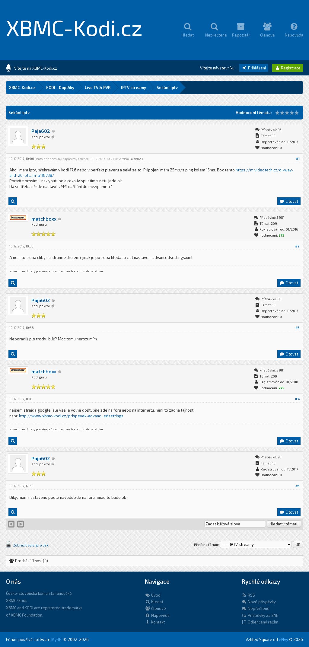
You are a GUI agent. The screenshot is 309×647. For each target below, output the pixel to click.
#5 (297, 486)
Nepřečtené (255, 608)
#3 (297, 328)
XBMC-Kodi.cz (74, 27)
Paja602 (40, 131)
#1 (298, 159)
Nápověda (157, 615)
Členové (155, 608)
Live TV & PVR (97, 87)
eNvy (283, 639)
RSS (248, 595)
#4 (297, 399)
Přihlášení (254, 67)
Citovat (288, 201)
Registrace (288, 67)
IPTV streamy (133, 87)
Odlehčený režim (259, 622)
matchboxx (43, 219)
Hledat (154, 601)
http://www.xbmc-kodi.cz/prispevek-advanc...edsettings (71, 415)
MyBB (56, 639)
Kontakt (155, 622)
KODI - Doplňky (60, 87)
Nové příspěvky (258, 601)
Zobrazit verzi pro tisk (31, 545)
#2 (297, 246)
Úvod (153, 595)
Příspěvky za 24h (259, 615)
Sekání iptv (167, 87)
